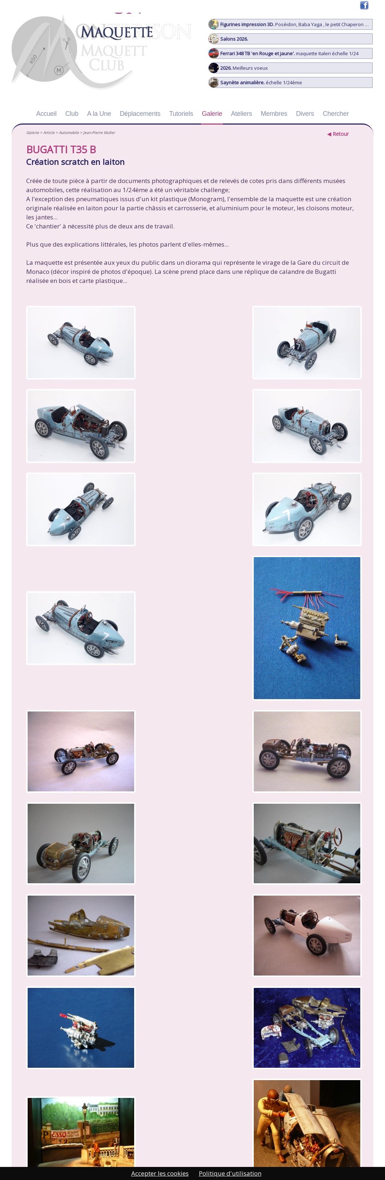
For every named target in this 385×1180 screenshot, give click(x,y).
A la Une (99, 113)
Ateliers (241, 113)
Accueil (46, 113)
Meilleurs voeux (238, 68)
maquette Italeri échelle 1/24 (283, 53)
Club (72, 113)
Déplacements (140, 113)
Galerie (212, 113)
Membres (274, 113)
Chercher (336, 113)
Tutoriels (181, 113)
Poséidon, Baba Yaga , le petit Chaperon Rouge (291, 24)
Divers (305, 113)
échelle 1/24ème (255, 82)
